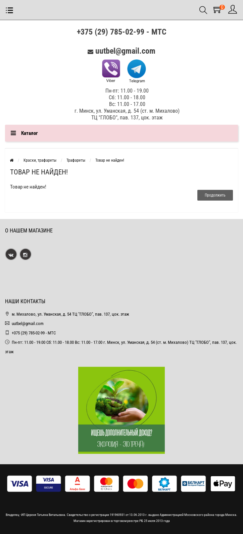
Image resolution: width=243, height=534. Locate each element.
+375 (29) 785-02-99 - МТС (121, 32)
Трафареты (75, 160)
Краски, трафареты (39, 160)
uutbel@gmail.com (125, 51)
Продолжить (215, 195)
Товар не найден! (109, 160)
